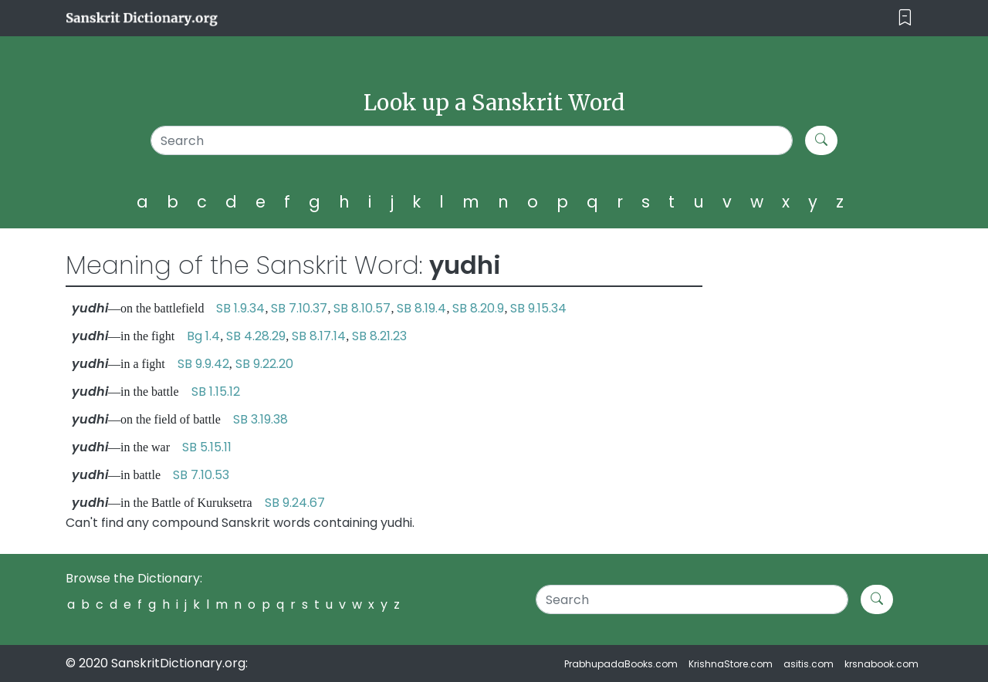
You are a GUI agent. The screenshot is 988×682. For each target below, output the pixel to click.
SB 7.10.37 (299, 308)
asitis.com (808, 663)
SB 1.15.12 (215, 391)
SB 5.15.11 (207, 447)
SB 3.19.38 (260, 419)
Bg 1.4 (203, 336)
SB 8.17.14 (319, 336)
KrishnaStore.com (731, 663)
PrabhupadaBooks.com (621, 663)
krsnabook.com (881, 663)
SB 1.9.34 (240, 308)
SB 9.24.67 (295, 503)
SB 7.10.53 (201, 475)
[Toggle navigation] (905, 18)
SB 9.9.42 (203, 364)
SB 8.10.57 (362, 308)
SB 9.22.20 (264, 364)
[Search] (472, 140)
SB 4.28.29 (256, 336)
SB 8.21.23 (379, 336)
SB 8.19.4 (421, 308)
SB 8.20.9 (478, 308)
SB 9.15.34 (538, 308)
